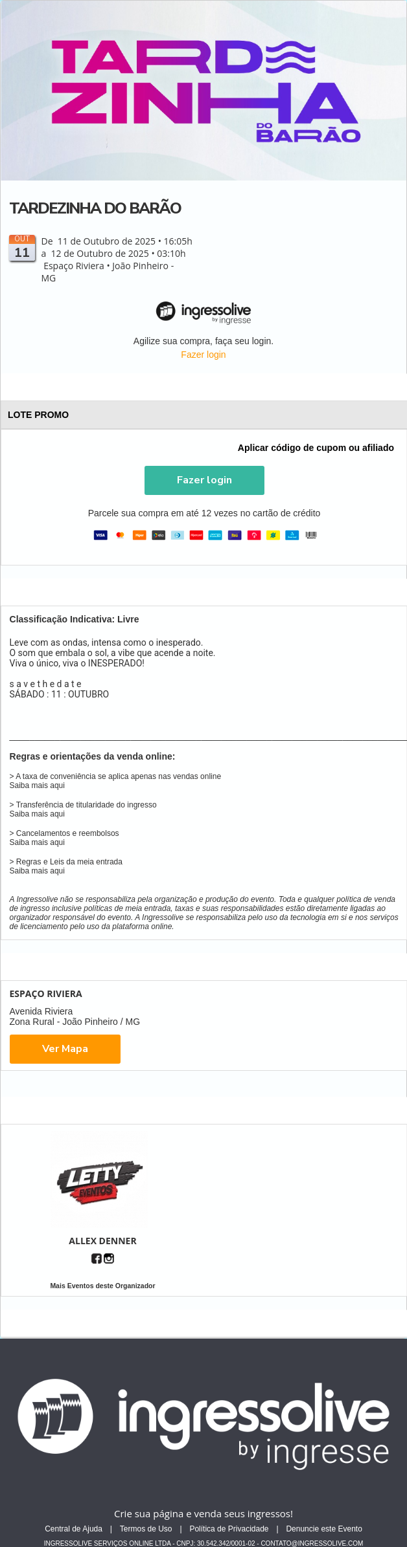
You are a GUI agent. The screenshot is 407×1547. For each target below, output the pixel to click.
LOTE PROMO (205, 414)
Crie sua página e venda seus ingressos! (203, 1513)
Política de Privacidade (228, 1528)
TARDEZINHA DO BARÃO (95, 208)
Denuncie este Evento (324, 1528)
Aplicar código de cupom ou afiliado (316, 448)
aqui (57, 785)
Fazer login (203, 354)
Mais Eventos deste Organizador (102, 1285)
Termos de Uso (146, 1528)
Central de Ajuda (73, 1528)
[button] (204, 480)
